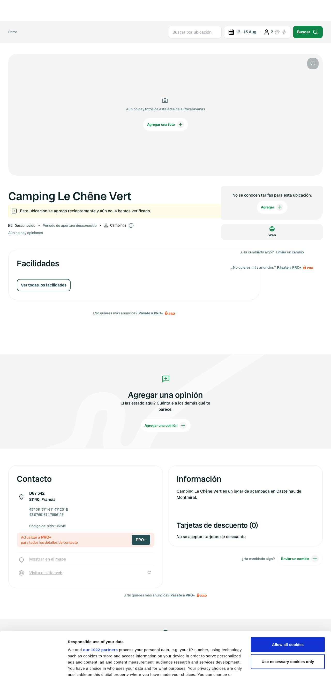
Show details (80, 666)
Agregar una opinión (166, 425)
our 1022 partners (100, 609)
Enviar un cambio (290, 252)
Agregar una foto (165, 124)
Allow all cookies (288, 603)
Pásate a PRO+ (151, 313)
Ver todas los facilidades (43, 285)
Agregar (272, 207)
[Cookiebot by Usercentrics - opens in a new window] (33, 666)
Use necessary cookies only (288, 620)
